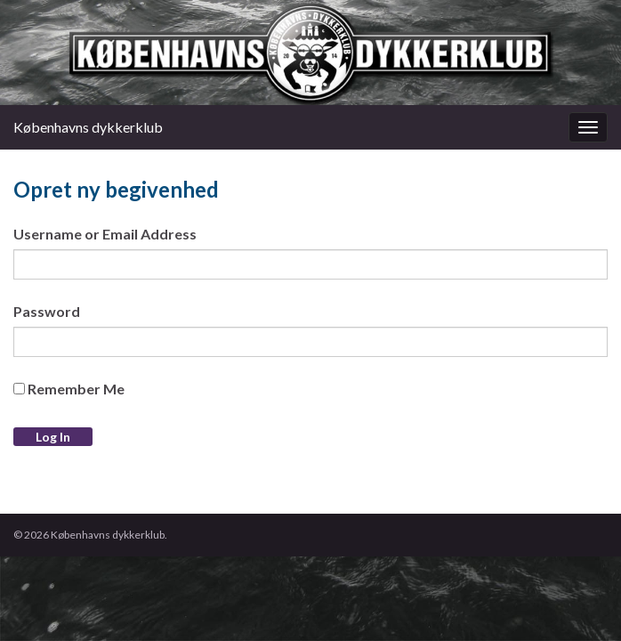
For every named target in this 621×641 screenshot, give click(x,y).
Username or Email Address (105, 233)
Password (46, 311)
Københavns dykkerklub (88, 126)
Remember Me (69, 388)
